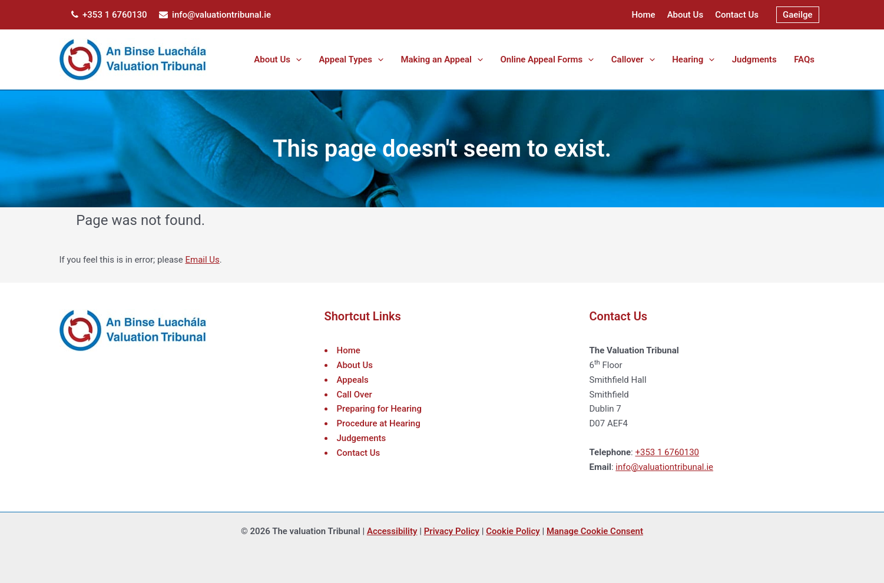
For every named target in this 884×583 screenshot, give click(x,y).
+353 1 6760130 (109, 14)
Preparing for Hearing (379, 408)
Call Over (354, 394)
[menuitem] (798, 15)
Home (643, 14)
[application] (340, 59)
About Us (685, 14)
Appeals (353, 380)
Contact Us (737, 14)
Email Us (203, 259)
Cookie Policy (512, 531)
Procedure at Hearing (379, 423)
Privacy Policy (451, 531)
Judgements (361, 438)
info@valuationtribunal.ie (215, 14)
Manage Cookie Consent (595, 531)
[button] (325, 59)
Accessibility (392, 531)
